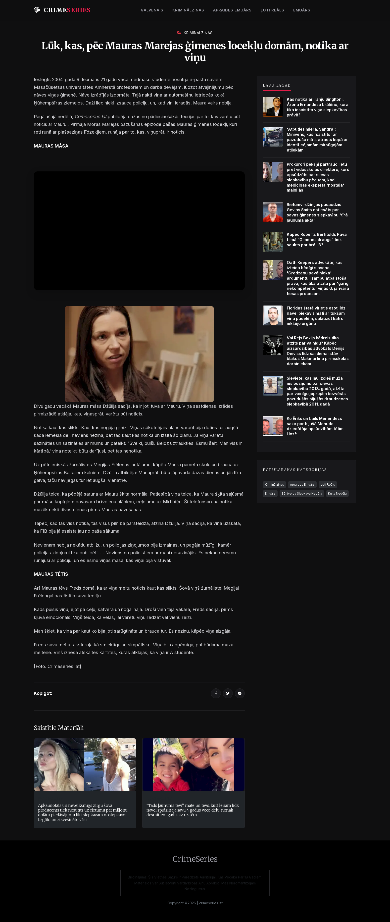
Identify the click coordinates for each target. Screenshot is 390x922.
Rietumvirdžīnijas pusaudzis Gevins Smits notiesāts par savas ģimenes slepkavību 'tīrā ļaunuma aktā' (317, 212)
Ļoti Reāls (272, 10)
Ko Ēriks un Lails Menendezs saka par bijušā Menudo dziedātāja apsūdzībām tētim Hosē (315, 426)
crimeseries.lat (211, 903)
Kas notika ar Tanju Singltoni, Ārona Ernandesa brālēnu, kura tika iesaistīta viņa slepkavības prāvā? (317, 107)
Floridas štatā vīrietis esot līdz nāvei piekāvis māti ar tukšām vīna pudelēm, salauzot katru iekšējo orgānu (316, 316)
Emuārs (301, 10)
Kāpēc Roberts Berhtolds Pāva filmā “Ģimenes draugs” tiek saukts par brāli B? (317, 239)
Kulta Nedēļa (337, 493)
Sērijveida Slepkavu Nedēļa (302, 493)
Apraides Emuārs (232, 10)
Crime (62, 10)
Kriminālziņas (188, 10)
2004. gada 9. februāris (77, 79)
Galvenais (152, 10)
